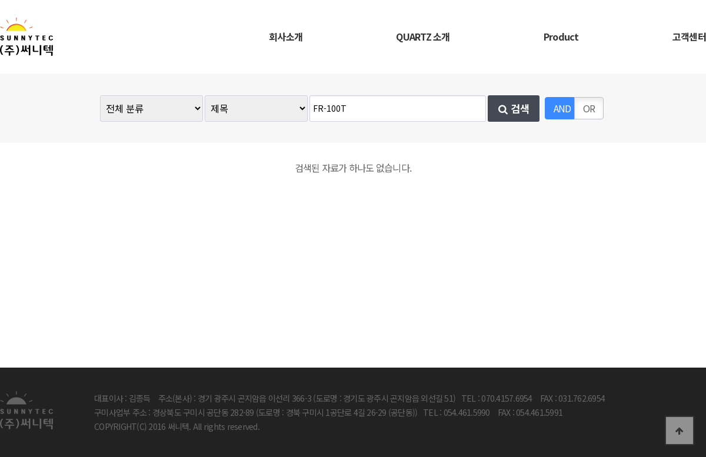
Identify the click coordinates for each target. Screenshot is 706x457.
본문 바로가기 (0, 0)
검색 (514, 108)
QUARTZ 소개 (422, 36)
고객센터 (689, 36)
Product (561, 36)
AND (562, 108)
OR (589, 108)
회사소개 (285, 36)
